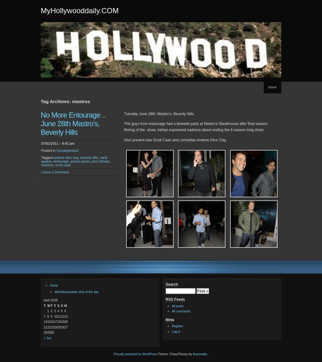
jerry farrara (100, 161)
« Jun (47, 338)
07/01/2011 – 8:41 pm (57, 143)
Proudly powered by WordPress (135, 354)
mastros (47, 165)
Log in (176, 331)
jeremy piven (80, 161)
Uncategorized (67, 150)
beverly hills (89, 157)
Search (172, 284)
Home (272, 87)
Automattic (200, 354)
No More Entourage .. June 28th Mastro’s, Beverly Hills (73, 123)
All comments (181, 311)
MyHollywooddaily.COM (80, 10)
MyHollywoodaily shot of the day (77, 292)
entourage (61, 161)
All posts (178, 306)
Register (177, 326)
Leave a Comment (55, 172)
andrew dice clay (65, 157)
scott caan (63, 165)
